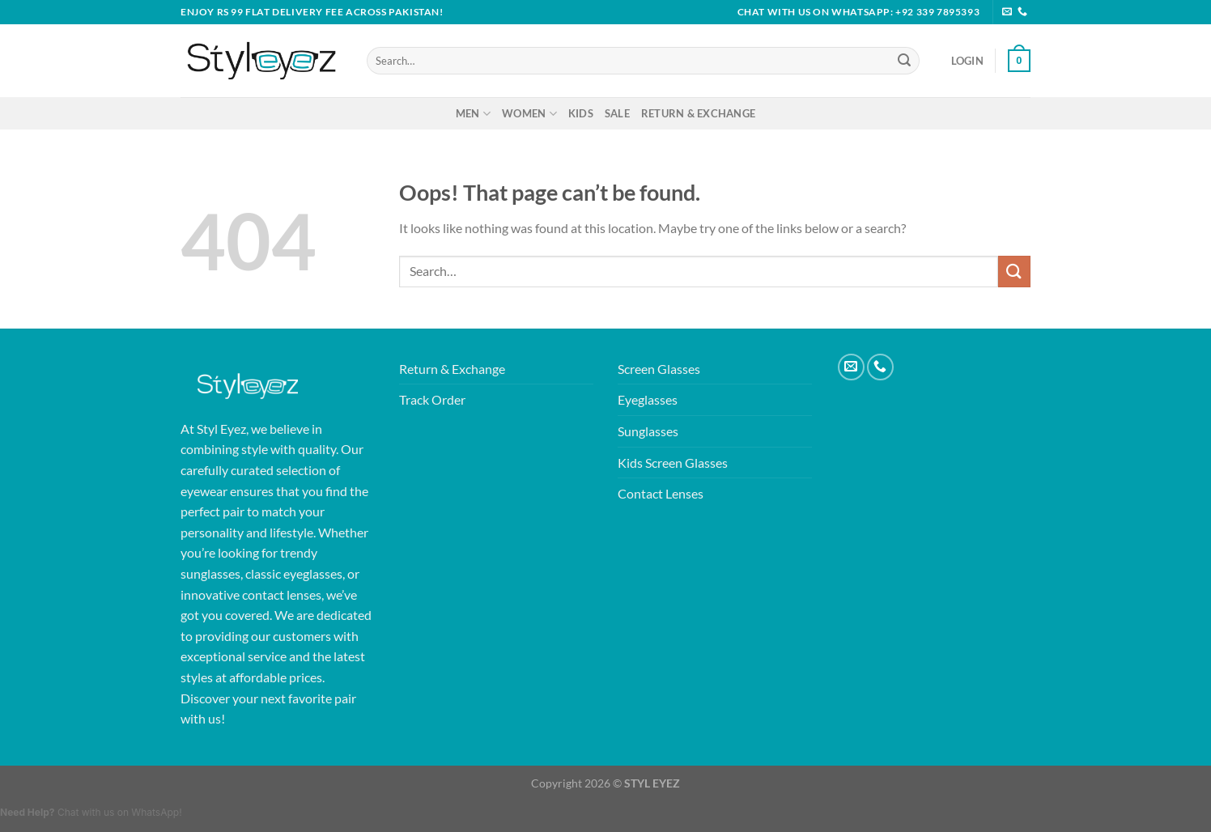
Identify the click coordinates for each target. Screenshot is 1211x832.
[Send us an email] (1007, 12)
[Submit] (904, 60)
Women (529, 113)
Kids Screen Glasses (673, 462)
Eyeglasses (648, 399)
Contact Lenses (660, 493)
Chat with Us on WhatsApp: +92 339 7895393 (858, 12)
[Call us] (1022, 12)
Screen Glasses (659, 368)
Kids (580, 113)
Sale (617, 113)
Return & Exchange (698, 113)
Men (473, 113)
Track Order (432, 399)
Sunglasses (648, 431)
